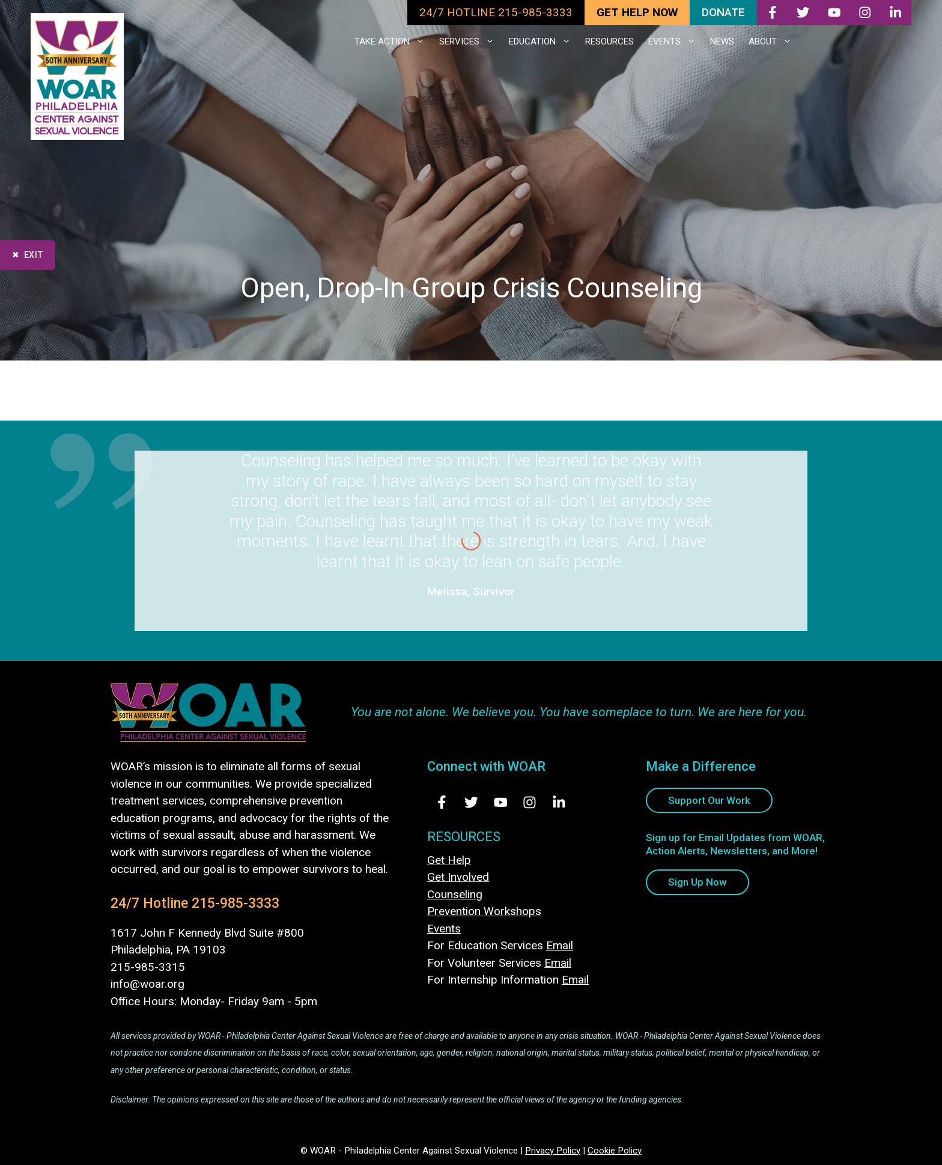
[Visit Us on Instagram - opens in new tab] (529, 802)
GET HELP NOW (637, 12)
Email (559, 945)
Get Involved (458, 877)
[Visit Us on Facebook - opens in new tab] (442, 802)
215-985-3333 (235, 903)
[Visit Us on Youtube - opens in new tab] (500, 802)
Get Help (449, 860)
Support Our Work (709, 800)
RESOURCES (609, 41)
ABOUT (774, 41)
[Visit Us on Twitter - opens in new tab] (471, 802)
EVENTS (675, 41)
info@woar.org (147, 984)
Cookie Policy (615, 1150)
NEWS (722, 41)
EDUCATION (543, 41)
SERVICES (470, 41)
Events (444, 928)
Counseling (454, 894)
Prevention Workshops (484, 911)
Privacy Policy (552, 1150)
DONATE (723, 12)
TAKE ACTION (393, 41)
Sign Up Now (697, 882)
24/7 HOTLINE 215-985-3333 (496, 12)
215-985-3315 (148, 967)
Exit (33, 255)
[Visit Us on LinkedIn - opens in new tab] (559, 802)
